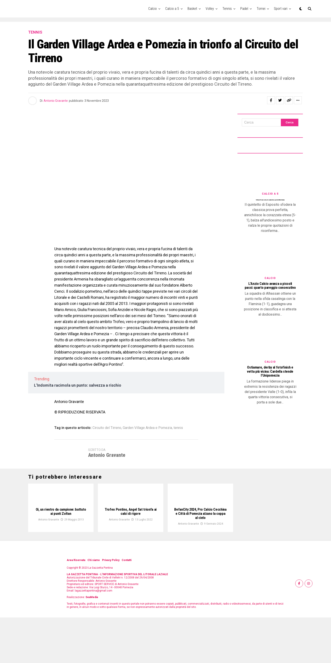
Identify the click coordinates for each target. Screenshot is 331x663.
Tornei (261, 9)
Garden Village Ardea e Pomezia (147, 428)
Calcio (152, 9)
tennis (178, 428)
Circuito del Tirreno (106, 428)
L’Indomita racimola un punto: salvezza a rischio (77, 385)
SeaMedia (91, 642)
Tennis (227, 9)
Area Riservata (76, 605)
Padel (244, 9)
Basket (192, 9)
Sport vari (280, 9)
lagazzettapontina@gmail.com (93, 636)
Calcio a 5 (172, 9)
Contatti (126, 605)
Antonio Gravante (56, 100)
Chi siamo (93, 605)
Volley (210, 9)
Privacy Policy (110, 605)
